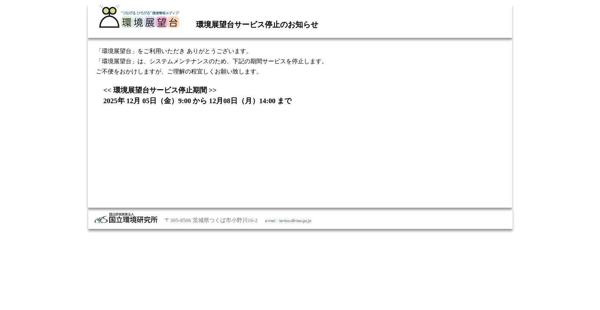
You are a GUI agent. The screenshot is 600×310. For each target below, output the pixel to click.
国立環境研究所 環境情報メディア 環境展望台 (139, 17)
